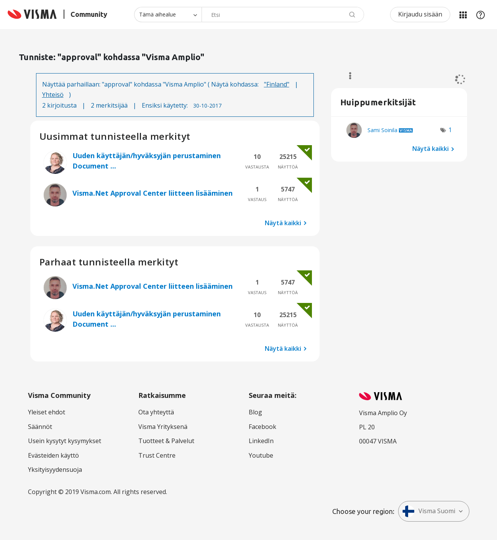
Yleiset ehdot (46, 412)
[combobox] (283, 14)
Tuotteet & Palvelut (166, 441)
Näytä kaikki (283, 223)
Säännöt (40, 426)
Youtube (261, 455)
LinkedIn (261, 441)
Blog (255, 412)
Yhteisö (53, 94)
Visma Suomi (428, 511)
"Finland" (276, 84)
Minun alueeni (463, 14)
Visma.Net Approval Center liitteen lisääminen (152, 193)
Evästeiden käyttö (53, 455)
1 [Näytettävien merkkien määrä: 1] (450, 130)
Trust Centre (157, 455)
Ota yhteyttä (156, 412)
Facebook (262, 426)
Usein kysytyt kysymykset (64, 441)
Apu (480, 14)
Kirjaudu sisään (420, 14)
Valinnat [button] (346, 76)
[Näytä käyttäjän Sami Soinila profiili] (382, 130)
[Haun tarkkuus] (168, 14)
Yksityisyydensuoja (55, 469)
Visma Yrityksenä (162, 426)
